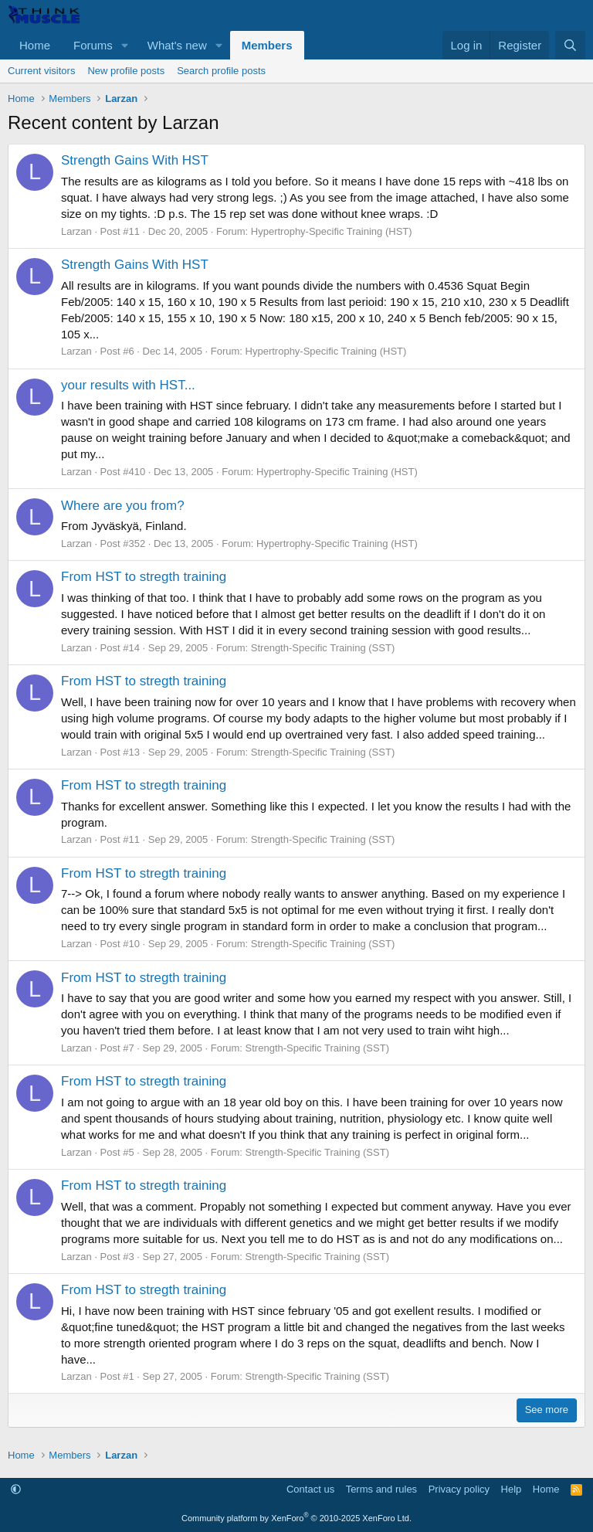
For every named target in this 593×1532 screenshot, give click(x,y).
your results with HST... (128, 385)
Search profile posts (221, 70)
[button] (125, 45)
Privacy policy (459, 1489)
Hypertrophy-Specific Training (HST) (331, 231)
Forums (93, 45)
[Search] (570, 45)
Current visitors (41, 70)
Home (34, 45)
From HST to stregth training (143, 576)
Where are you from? (123, 505)
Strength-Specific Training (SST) (323, 648)
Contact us (310, 1489)
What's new (177, 45)
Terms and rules (381, 1489)
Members (267, 45)
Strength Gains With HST (134, 160)
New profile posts (125, 70)
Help (511, 1489)
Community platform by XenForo (296, 1518)
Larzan (76, 231)
